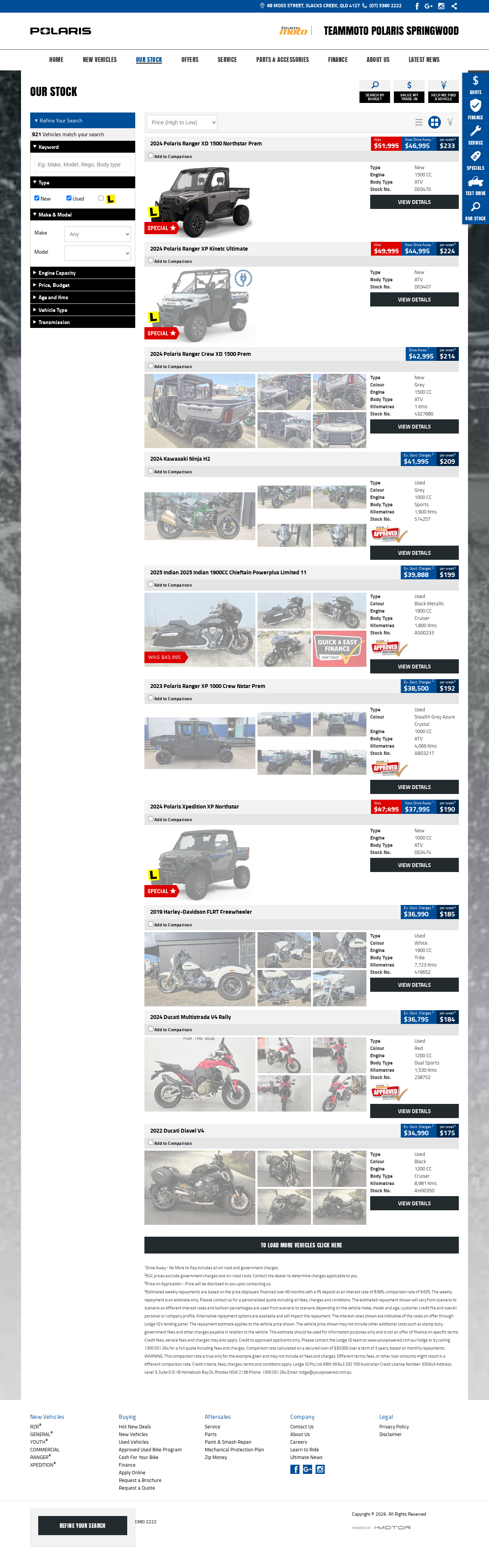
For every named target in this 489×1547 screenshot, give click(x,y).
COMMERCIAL (45, 1449)
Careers (298, 1442)
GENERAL (41, 1434)
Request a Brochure (140, 1480)
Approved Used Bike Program (150, 1449)
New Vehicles (100, 60)
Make (40, 232)
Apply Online (132, 1472)
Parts (211, 1434)
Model (41, 251)
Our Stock (149, 60)
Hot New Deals (135, 1426)
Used (75, 198)
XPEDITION (43, 1465)
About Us (378, 60)
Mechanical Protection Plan (234, 1449)
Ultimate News (306, 1457)
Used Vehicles (134, 1442)
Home (56, 60)
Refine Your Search (58, 120)
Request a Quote (137, 1488)
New (42, 198)
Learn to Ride (304, 1449)
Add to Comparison (173, 156)
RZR (35, 1426)
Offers (189, 60)
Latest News (424, 60)
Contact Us (302, 1426)
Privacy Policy (394, 1426)
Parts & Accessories (282, 60)
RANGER (40, 1457)
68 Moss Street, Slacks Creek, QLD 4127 (309, 5)
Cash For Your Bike (139, 1457)
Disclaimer (390, 1434)
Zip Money (216, 1457)
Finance (338, 60)
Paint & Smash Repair (228, 1442)
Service (227, 60)
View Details (414, 202)
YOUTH (39, 1442)
